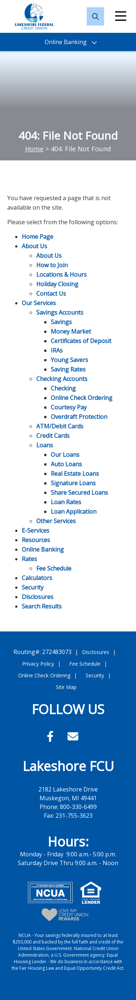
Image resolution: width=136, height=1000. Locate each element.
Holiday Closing (57, 284)
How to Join (52, 265)
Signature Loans (73, 483)
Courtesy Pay (69, 407)
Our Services (39, 303)
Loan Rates (66, 502)
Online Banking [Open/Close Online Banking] (66, 42)
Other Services (56, 521)
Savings (61, 322)
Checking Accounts (61, 379)
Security (33, 587)
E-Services (35, 530)
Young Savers (69, 360)
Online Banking (43, 549)
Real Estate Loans (75, 474)
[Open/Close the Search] (95, 16)
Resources (36, 540)
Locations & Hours (61, 275)
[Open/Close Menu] (121, 16)
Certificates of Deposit (81, 341)
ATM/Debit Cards (59, 426)
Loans (44, 445)
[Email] (72, 736)
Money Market (71, 331)
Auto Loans (66, 464)
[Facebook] (52, 736)
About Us (34, 246)
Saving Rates (68, 369)
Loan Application (73, 511)
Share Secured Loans (79, 493)
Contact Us (51, 293)
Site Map (66, 687)
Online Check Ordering (81, 398)
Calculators (37, 578)
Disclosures (37, 597)
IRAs (57, 350)
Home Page (37, 237)
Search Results (42, 606)
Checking (63, 388)
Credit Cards (53, 436)
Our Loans (65, 455)
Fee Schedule (53, 568)
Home (34, 148)
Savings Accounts (59, 312)
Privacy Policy (38, 663)
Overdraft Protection (79, 417)
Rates (29, 559)
